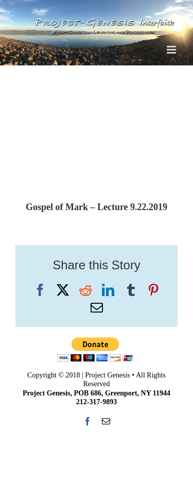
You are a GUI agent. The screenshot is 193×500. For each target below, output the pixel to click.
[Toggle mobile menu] (172, 49)
